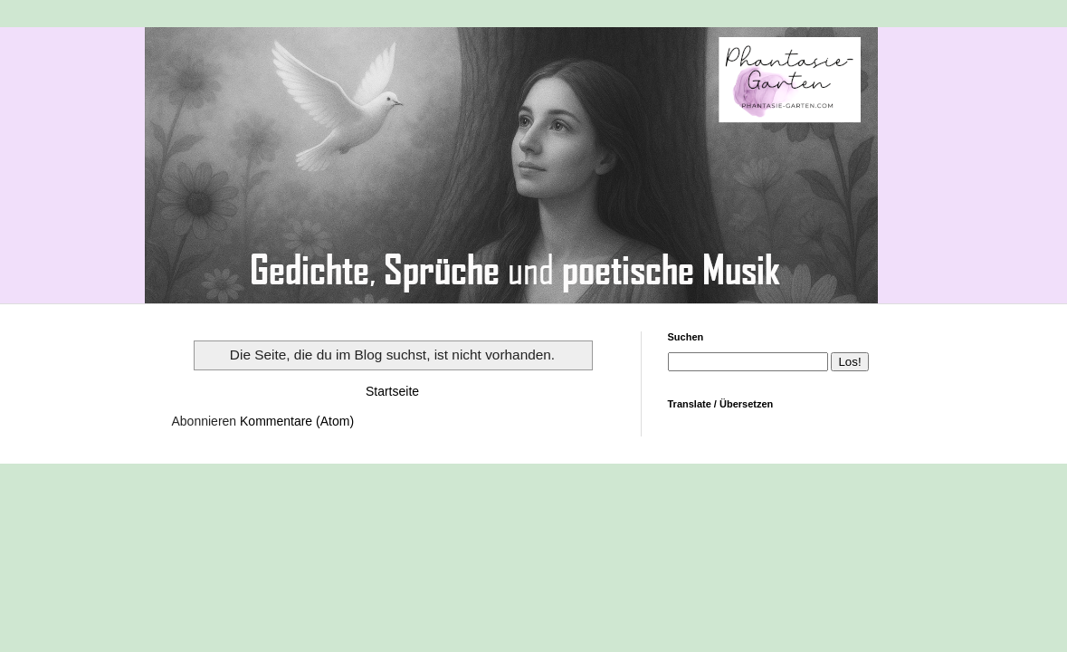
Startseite (392, 391)
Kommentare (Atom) (297, 421)
